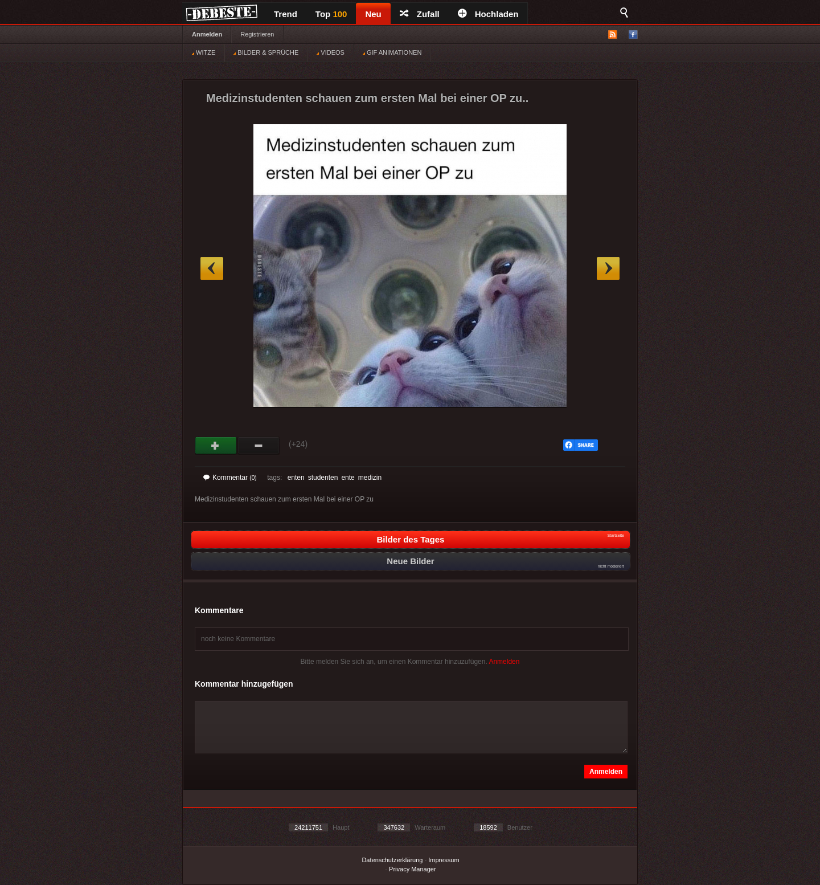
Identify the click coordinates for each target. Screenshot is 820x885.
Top (331, 14)
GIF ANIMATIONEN (392, 52)
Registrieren (257, 34)
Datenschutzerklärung (392, 860)
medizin (370, 478)
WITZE (203, 52)
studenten (323, 478)
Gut (216, 446)
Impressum (443, 860)
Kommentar (230, 478)
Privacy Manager (412, 869)
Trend (285, 14)
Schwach (258, 446)
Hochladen (488, 14)
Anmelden (207, 34)
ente (347, 478)
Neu (373, 14)
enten (296, 478)
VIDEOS (331, 52)
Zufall (420, 14)
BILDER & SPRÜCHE (265, 52)
